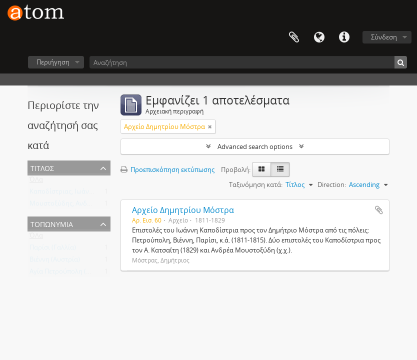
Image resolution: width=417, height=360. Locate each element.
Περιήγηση (53, 62)
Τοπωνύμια (51, 223)
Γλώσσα (319, 37)
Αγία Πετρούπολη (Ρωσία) (68, 273)
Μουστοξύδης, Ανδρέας (65, 205)
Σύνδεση (384, 37)
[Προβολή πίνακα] (280, 169)
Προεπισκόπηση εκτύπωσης (167, 169)
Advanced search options (255, 146)
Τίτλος (42, 167)
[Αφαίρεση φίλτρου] (210, 127)
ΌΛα (36, 181)
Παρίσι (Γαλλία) (53, 249)
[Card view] (261, 169)
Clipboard (294, 37)
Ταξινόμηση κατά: (255, 184)
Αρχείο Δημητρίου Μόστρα (183, 210)
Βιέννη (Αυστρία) (55, 261)
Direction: (332, 184)
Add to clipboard (379, 210)
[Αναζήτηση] (248, 62)
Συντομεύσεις (344, 37)
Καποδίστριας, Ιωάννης (65, 193)
